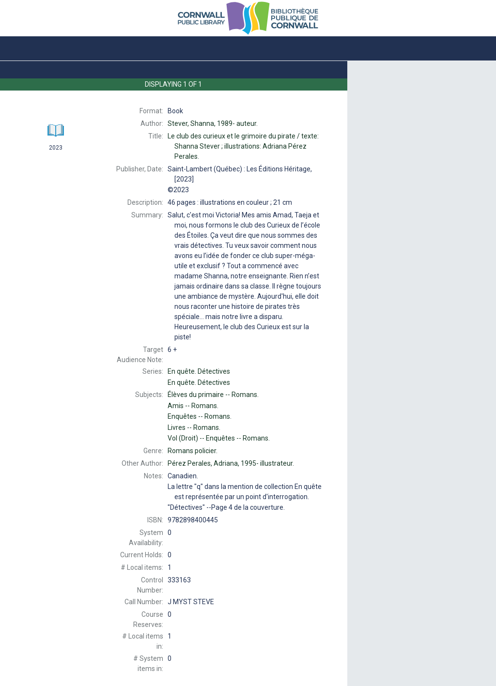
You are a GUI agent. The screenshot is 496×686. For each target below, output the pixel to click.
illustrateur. (231, 463)
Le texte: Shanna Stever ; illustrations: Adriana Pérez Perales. (243, 146)
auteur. (213, 123)
